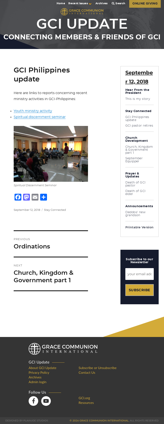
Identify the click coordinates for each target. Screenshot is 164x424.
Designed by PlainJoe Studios (26, 420)
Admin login (38, 382)
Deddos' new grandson (135, 214)
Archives (101, 3)
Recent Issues (79, 3)
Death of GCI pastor (135, 184)
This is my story (137, 99)
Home (61, 3)
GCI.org (84, 398)
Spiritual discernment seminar (40, 117)
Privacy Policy (39, 372)
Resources (86, 402)
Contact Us (87, 372)
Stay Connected (55, 210)
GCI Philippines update (137, 119)
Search (118, 3)
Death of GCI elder (135, 193)
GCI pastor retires (139, 125)
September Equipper (134, 160)
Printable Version (139, 227)
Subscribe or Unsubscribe (98, 367)
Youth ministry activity (33, 111)
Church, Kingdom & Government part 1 (139, 149)
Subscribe (139, 290)
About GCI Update (42, 367)
